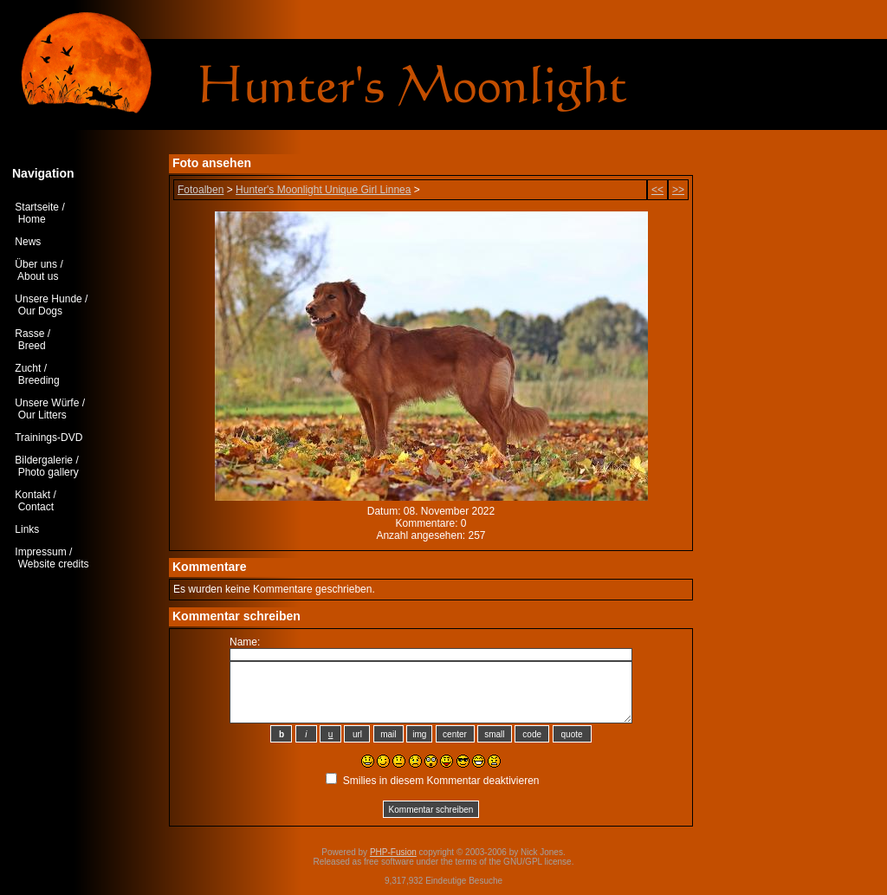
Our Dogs (40, 311)
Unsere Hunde (48, 299)
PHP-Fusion (393, 852)
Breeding (39, 380)
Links (27, 529)
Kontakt (32, 495)
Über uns (36, 264)
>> (678, 190)
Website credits (53, 564)
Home (32, 219)
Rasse (29, 334)
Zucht (28, 368)
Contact (36, 507)
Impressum (40, 552)
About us (37, 276)
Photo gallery (48, 472)
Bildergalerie (44, 460)
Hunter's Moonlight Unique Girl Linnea (323, 190)
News (28, 242)
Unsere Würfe (47, 403)
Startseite (37, 207)
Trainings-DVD (48, 437)
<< (657, 190)
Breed (32, 346)
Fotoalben (200, 190)
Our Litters (42, 415)
